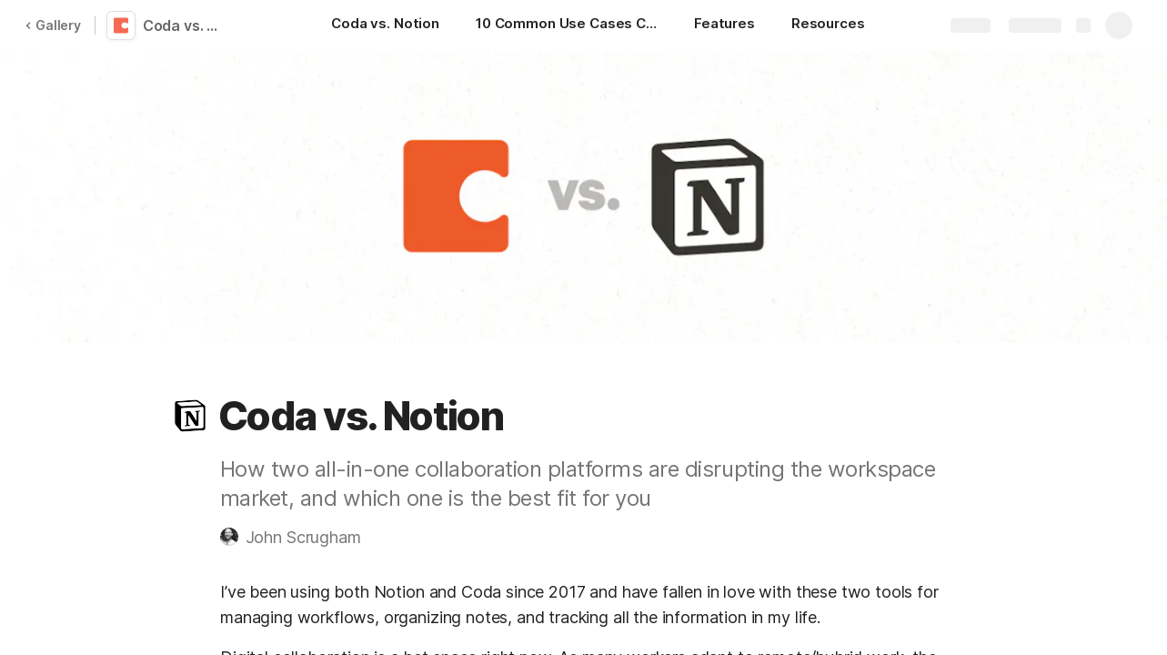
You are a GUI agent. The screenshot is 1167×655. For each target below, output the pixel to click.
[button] (190, 416)
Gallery (53, 25)
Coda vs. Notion (184, 25)
